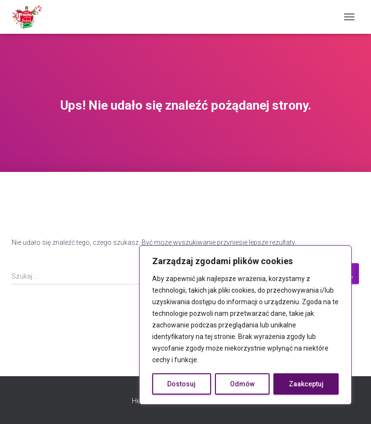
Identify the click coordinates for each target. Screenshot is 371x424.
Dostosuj (181, 384)
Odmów (242, 384)
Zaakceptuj (306, 384)
